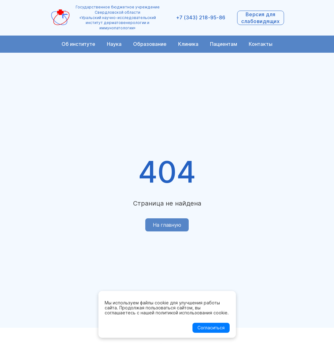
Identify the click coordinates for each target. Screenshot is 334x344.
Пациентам (223, 44)
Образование (150, 44)
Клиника (188, 44)
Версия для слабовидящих (260, 17)
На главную (167, 225)
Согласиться (211, 327)
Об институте (78, 44)
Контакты (260, 44)
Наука (114, 44)
